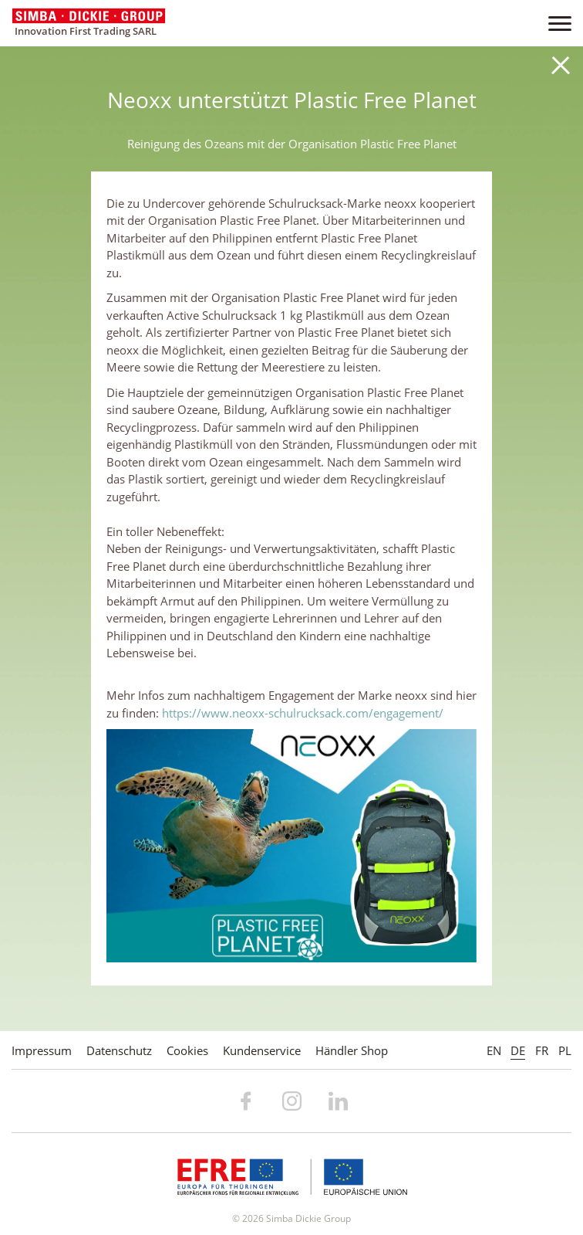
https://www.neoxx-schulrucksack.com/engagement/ (302, 713)
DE (518, 1050)
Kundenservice (262, 1050)
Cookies (187, 1050)
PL (564, 1050)
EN (494, 1050)
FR (541, 1050)
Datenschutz (119, 1050)
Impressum (42, 1050)
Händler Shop (351, 1050)
